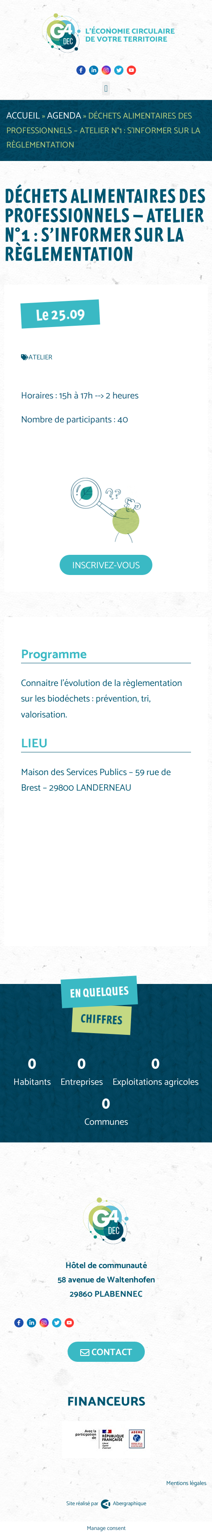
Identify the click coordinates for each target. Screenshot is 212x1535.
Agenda (64, 116)
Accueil (23, 116)
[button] (106, 88)
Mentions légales (187, 1483)
